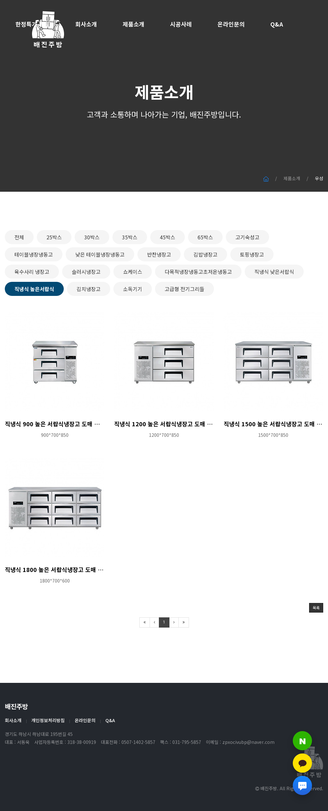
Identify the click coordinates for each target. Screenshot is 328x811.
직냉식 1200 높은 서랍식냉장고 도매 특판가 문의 (175, 448)
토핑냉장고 (252, 278)
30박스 (92, 261)
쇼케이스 (132, 296)
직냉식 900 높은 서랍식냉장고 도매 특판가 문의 (64, 448)
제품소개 (133, 24)
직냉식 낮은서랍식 (274, 296)
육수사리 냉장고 (31, 296)
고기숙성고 (247, 261)
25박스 (54, 261)
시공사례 (181, 24)
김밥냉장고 (205, 278)
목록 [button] (316, 632)
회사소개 (86, 24)
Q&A (276, 24)
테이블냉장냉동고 (33, 278)
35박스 (129, 261)
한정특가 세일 (32, 24)
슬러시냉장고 (86, 296)
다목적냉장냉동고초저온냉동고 (198, 296)
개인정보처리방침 (48, 720)
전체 (19, 261)
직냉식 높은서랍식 (34, 313)
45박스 (167, 261)
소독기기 (132, 313)
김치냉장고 (89, 313)
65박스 (205, 261)
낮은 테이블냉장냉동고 (100, 278)
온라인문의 (231, 24)
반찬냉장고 (159, 278)
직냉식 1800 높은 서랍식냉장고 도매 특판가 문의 (66, 594)
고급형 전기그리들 (184, 313)
